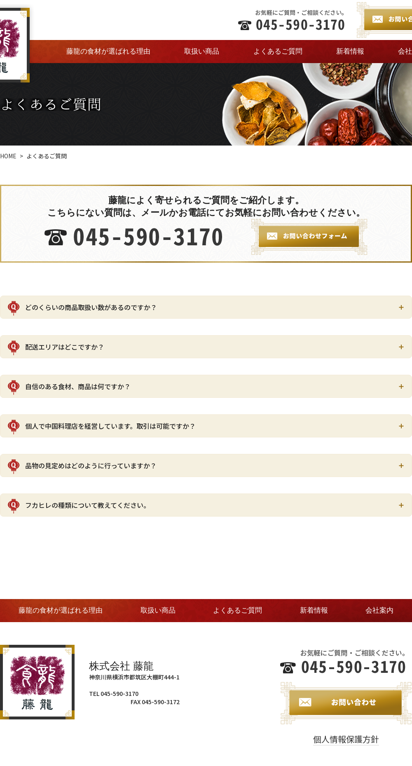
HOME (8, 156)
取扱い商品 (201, 51)
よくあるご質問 (277, 51)
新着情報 (350, 51)
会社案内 (379, 610)
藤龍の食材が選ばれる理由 (108, 51)
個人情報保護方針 (346, 739)
